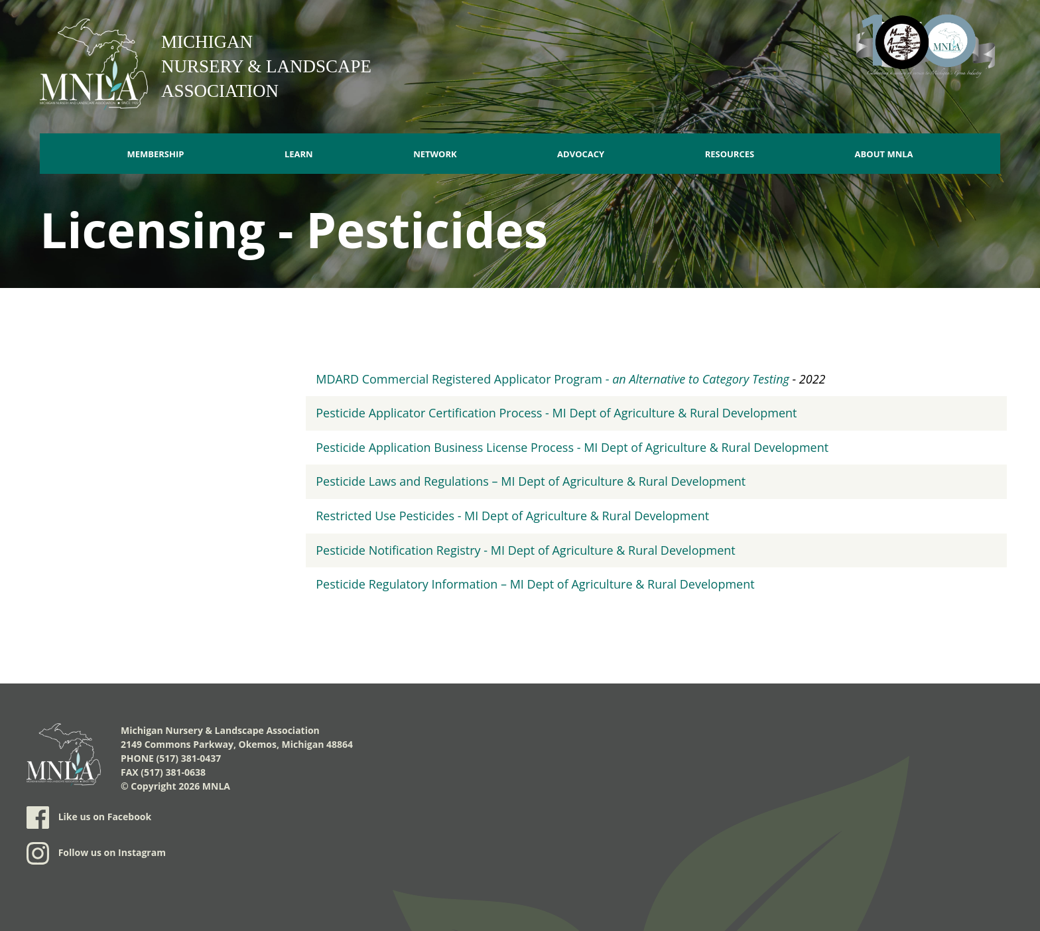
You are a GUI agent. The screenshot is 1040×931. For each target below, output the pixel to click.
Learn (299, 154)
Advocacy (580, 154)
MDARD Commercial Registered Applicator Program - (552, 379)
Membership (155, 154)
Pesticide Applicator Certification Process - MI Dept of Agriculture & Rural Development (556, 413)
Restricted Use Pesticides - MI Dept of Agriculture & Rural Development (512, 516)
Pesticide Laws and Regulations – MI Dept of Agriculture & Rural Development (531, 481)
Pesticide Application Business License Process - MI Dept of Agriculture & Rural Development (572, 447)
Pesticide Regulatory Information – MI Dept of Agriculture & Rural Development (535, 584)
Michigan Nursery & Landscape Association (266, 66)
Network (435, 154)
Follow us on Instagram (96, 853)
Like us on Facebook (89, 817)
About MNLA (884, 154)
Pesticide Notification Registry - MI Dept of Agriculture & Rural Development (526, 550)
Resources (730, 154)
